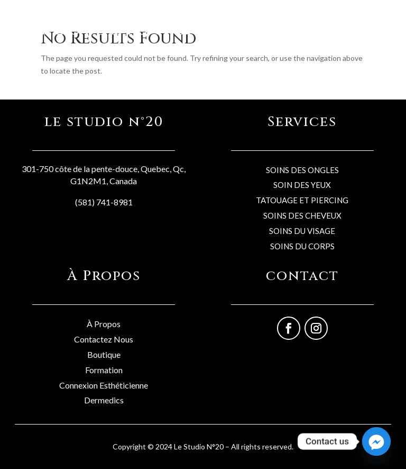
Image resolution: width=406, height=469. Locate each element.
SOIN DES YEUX (302, 185)
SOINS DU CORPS (302, 246)
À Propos (104, 324)
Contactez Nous (103, 339)
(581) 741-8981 (104, 202)
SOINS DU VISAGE (302, 231)
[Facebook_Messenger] (376, 441)
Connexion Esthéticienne (103, 385)
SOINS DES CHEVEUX (302, 215)
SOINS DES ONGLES (302, 170)
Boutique (104, 354)
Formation (104, 370)
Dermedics (104, 400)
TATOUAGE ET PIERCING (302, 200)
